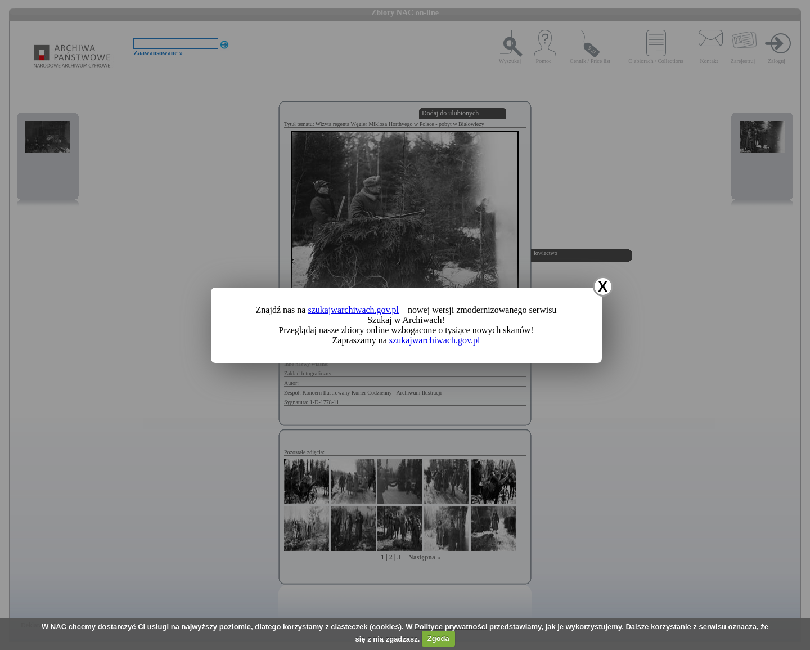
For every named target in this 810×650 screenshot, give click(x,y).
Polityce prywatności (451, 626)
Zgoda (438, 638)
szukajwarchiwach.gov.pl (353, 310)
